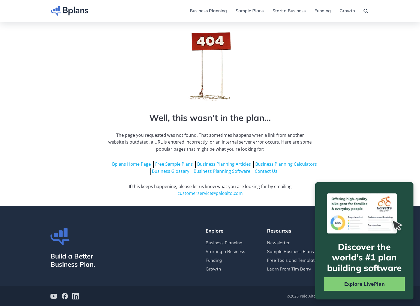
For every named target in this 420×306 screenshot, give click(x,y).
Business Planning (208, 10)
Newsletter (278, 242)
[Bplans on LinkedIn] (75, 296)
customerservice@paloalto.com (210, 193)
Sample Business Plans (290, 251)
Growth (347, 10)
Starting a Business (225, 251)
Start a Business (289, 10)
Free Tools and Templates (293, 260)
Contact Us (266, 171)
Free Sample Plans (174, 164)
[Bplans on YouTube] (53, 296)
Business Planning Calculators (286, 164)
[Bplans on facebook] (64, 296)
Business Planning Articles (224, 164)
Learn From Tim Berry (289, 269)
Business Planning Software (222, 171)
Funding (322, 10)
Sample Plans (250, 10)
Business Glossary (170, 171)
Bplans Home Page (131, 164)
